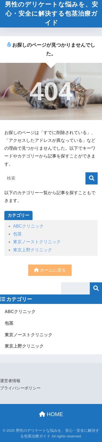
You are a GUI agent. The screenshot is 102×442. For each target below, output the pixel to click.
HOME (51, 414)
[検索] (91, 178)
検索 (96, 288)
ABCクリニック (28, 226)
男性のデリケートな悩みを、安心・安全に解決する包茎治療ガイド (51, 13)
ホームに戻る (50, 270)
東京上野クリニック (32, 250)
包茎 (17, 234)
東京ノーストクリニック (37, 241)
